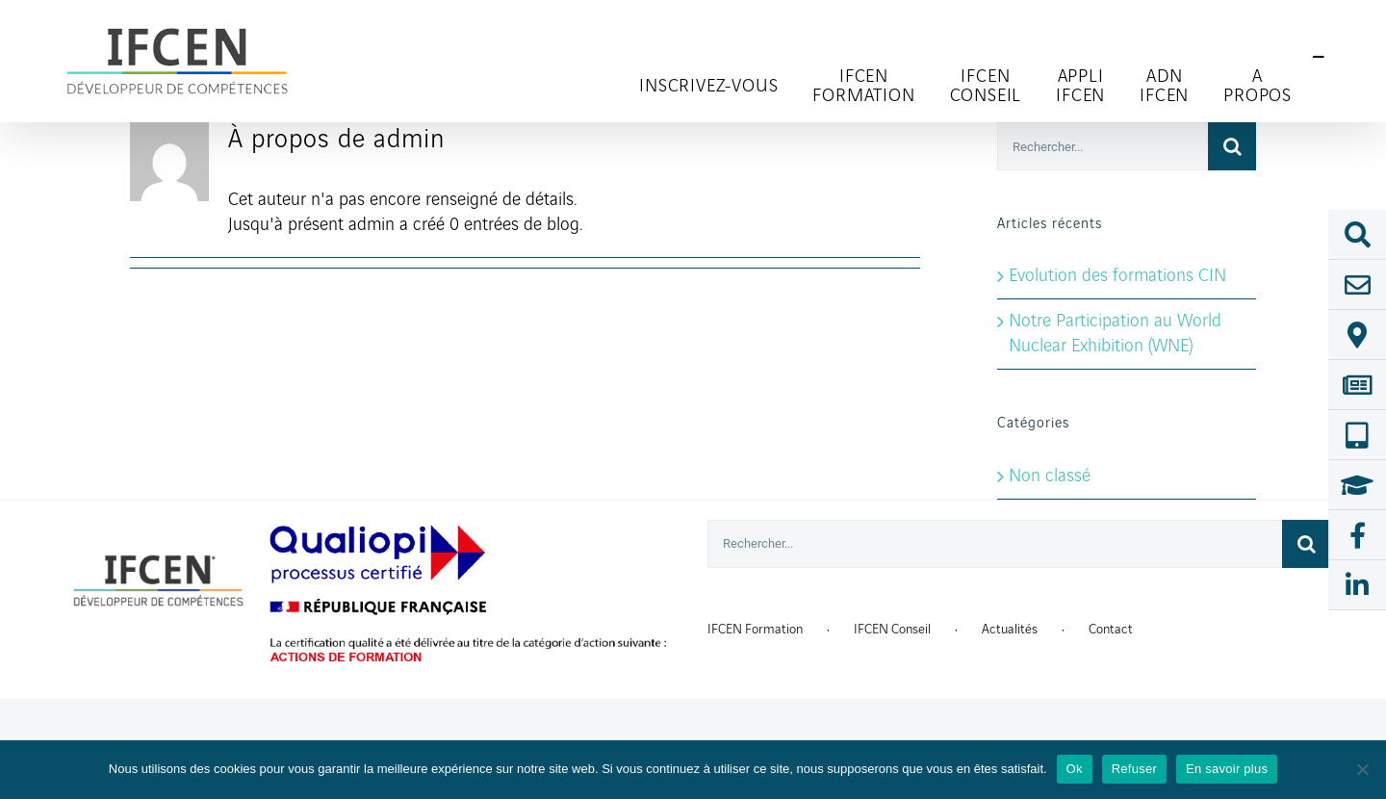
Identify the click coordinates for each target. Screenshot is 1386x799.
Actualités (1010, 629)
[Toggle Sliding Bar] (1318, 58)
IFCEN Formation (755, 629)
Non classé (1050, 476)
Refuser (1134, 768)
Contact (1111, 629)
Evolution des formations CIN (1117, 276)
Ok (1074, 768)
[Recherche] (1232, 146)
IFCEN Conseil (892, 629)
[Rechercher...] (1102, 146)
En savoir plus (1227, 768)
